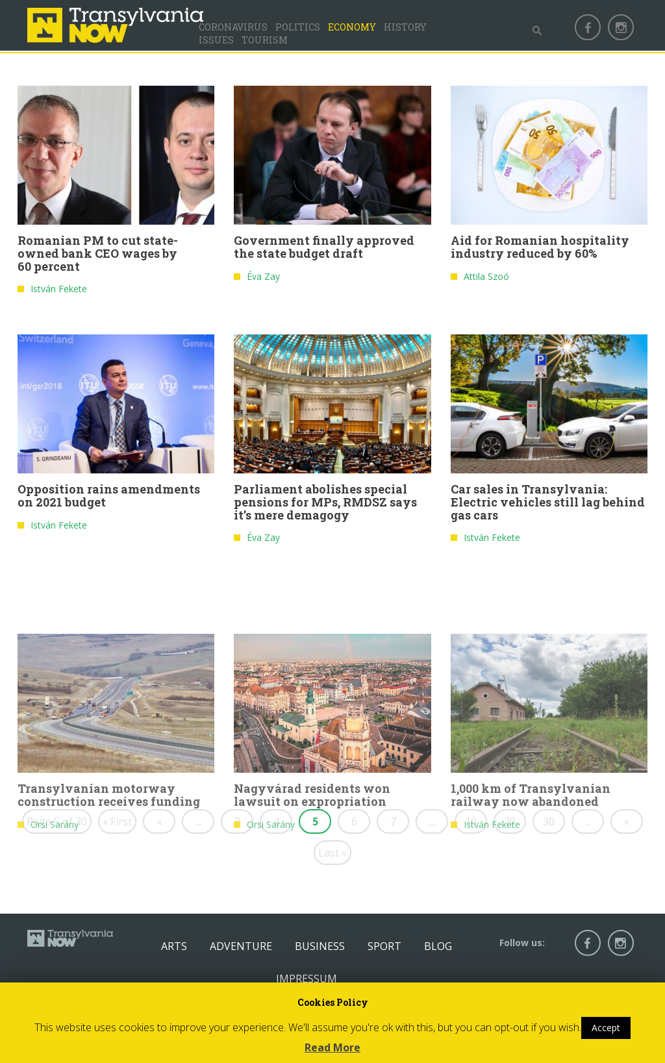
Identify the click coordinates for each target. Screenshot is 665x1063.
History (405, 27)
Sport (384, 946)
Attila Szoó (486, 282)
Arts (174, 946)
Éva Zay (263, 282)
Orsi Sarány (55, 896)
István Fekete (59, 295)
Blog (438, 946)
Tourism (265, 40)
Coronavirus (233, 27)
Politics (297, 27)
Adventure (241, 946)
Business (320, 946)
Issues (216, 40)
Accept (606, 1027)
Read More (332, 1047)
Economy (352, 27)
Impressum (306, 978)
